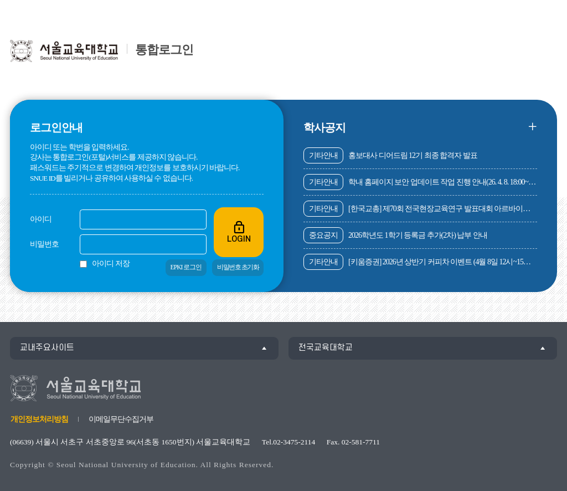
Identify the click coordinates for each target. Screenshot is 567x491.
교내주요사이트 (47, 347)
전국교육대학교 (325, 347)
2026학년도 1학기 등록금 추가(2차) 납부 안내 (395, 235)
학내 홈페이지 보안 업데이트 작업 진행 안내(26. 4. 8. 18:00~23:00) (420, 182)
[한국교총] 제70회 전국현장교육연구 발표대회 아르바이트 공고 (420, 209)
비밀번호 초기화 (238, 267)
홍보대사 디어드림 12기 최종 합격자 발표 (390, 155)
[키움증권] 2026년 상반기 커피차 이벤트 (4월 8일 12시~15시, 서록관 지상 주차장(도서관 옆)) (420, 262)
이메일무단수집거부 (121, 419)
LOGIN (238, 231)
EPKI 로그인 (186, 267)
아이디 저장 (111, 263)
